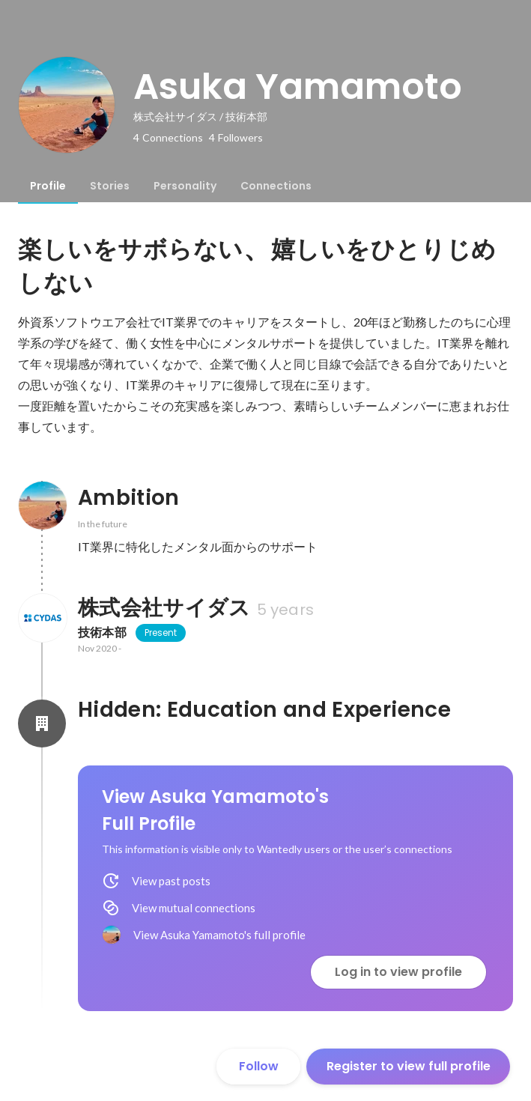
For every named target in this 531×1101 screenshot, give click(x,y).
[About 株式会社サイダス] (42, 618)
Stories (110, 185)
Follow (259, 1066)
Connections (276, 185)
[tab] (48, 186)
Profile (48, 185)
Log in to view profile (398, 971)
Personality (185, 185)
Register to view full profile (409, 1066)
